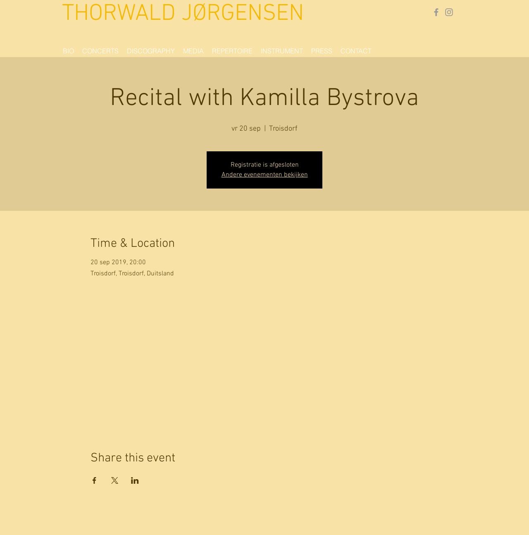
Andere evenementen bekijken (265, 175)
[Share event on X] (115, 480)
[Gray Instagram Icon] (449, 12)
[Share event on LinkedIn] (135, 480)
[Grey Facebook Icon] (436, 12)
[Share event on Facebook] (94, 480)
